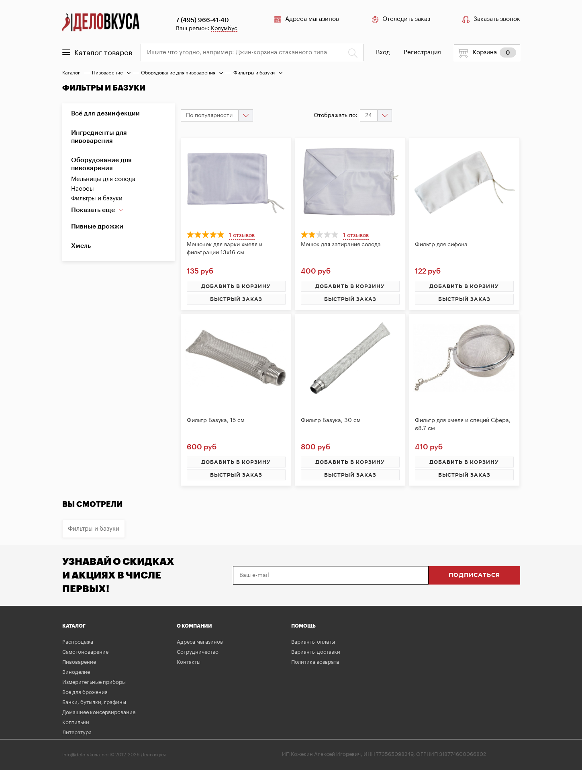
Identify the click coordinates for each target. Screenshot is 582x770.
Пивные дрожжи (97, 226)
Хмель (81, 246)
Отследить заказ (400, 19)
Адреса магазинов (306, 19)
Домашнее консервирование (98, 712)
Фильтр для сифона (441, 244)
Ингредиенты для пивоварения (99, 137)
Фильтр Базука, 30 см (331, 420)
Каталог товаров (97, 52)
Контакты (188, 662)
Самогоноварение (85, 652)
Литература (77, 732)
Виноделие (76, 672)
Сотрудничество (198, 652)
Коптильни (75, 722)
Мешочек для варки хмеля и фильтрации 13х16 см (224, 248)
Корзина (486, 52)
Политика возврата (315, 662)
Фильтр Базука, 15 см (216, 420)
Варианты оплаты (313, 641)
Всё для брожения (85, 692)
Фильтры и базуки (97, 199)
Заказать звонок (491, 19)
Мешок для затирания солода (341, 244)
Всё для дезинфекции (105, 113)
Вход (383, 52)
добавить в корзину (236, 286)
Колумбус (224, 28)
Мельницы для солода (103, 179)
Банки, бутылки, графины (94, 702)
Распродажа (77, 641)
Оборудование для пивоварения (178, 72)
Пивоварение (107, 72)
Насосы (82, 189)
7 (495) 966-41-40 (202, 20)
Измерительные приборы (94, 682)
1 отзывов (242, 235)
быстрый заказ (236, 299)
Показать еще (97, 210)
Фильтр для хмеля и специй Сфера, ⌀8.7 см (463, 424)
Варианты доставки (315, 652)
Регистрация (422, 52)
